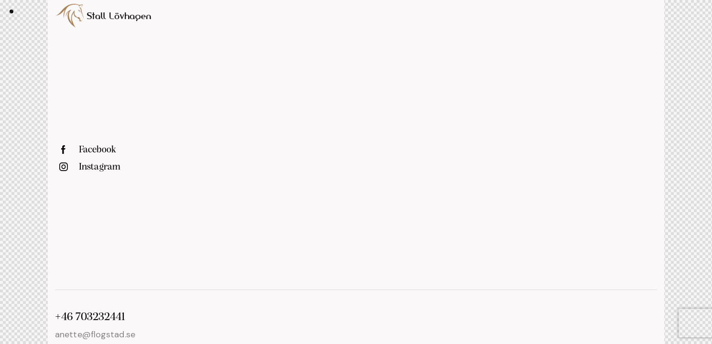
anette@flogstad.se (95, 334)
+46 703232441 (90, 317)
